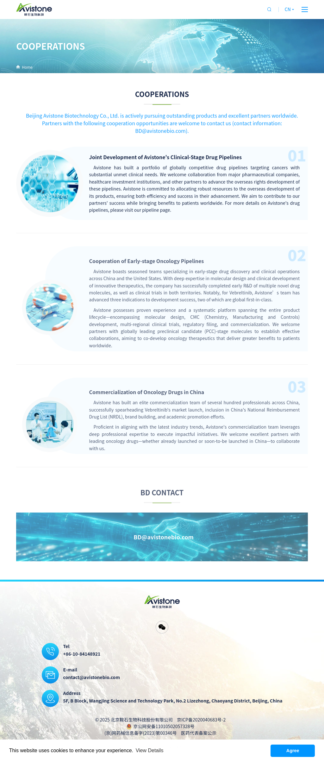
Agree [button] (292, 750)
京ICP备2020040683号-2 (201, 719)
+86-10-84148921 (82, 654)
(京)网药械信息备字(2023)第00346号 (140, 733)
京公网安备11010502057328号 (164, 726)
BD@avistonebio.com (164, 546)
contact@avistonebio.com (91, 677)
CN (290, 9)
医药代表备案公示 (198, 733)
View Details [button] (150, 750)
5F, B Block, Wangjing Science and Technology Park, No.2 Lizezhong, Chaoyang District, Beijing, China (173, 700)
